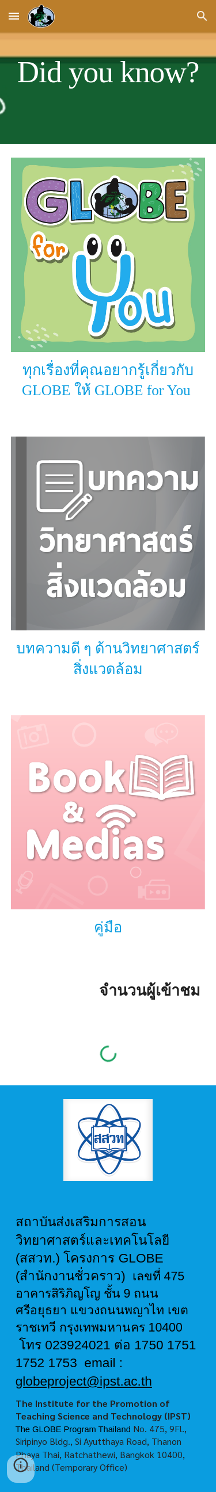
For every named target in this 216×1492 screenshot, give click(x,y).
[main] (108, 71)
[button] (14, 16)
